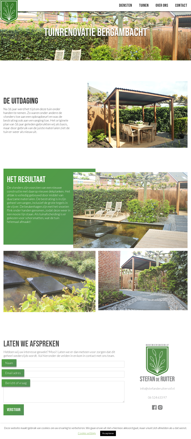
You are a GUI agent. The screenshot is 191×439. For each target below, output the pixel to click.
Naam (9, 363)
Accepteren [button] (108, 433)
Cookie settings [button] (87, 433)
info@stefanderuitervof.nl (157, 388)
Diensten (125, 5)
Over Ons (162, 5)
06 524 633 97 (157, 397)
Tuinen (144, 5)
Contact (181, 5)
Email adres (13, 373)
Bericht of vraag (16, 383)
